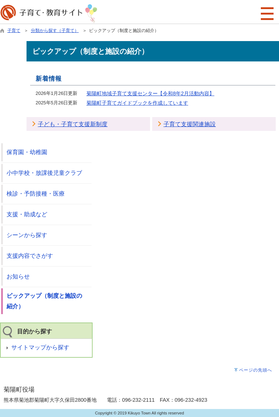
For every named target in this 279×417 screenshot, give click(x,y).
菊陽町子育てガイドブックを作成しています (137, 103)
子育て (13, 30)
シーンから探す (27, 235)
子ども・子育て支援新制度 (73, 124)
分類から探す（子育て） (55, 30)
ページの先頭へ (255, 370)
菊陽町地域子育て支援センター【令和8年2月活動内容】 (150, 93)
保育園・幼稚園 (27, 152)
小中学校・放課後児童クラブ (44, 173)
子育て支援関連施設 (189, 124)
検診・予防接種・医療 (36, 194)
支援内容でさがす (30, 256)
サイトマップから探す (40, 347)
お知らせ (18, 276)
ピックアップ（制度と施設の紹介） (44, 301)
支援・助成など (27, 214)
